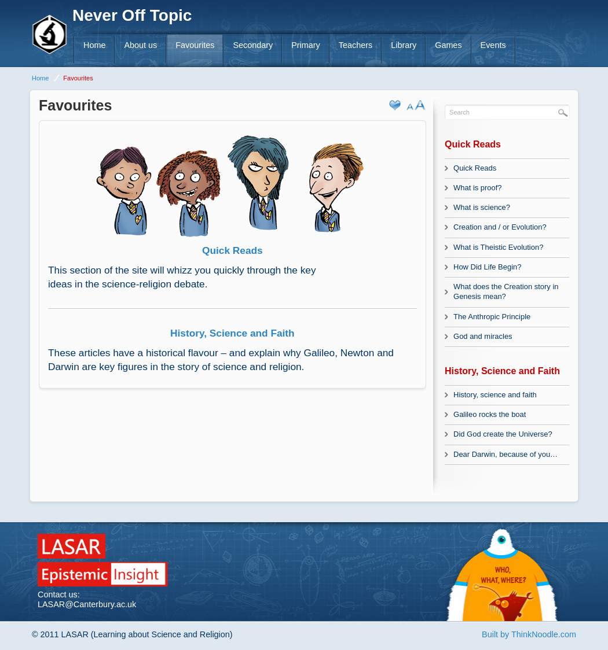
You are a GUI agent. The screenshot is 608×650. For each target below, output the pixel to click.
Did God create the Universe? (502, 434)
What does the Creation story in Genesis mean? (505, 291)
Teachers (355, 45)
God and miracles (482, 336)
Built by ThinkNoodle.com (529, 634)
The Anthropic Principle (491, 316)
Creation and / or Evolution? (500, 227)
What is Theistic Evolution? (498, 247)
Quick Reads (474, 168)
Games (448, 45)
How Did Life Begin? (487, 267)
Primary (305, 45)
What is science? (481, 207)
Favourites (194, 45)
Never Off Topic (132, 15)
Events (493, 45)
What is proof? (477, 187)
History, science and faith (495, 394)
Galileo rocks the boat (489, 414)
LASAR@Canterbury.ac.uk (87, 604)
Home (94, 45)
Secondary (253, 45)
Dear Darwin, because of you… (505, 454)
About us (140, 45)
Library (403, 45)
